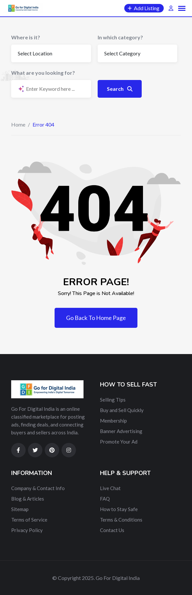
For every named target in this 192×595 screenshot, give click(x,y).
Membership (113, 421)
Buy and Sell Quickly (122, 410)
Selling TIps (113, 400)
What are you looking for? (43, 72)
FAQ (105, 499)
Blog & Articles (27, 499)
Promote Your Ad (118, 442)
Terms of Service (29, 520)
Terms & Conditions (121, 520)
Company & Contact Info (38, 488)
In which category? (120, 37)
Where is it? (25, 37)
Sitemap (20, 509)
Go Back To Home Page (96, 317)
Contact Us (112, 530)
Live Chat (110, 488)
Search (119, 89)
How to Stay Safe (119, 509)
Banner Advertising (121, 431)
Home (18, 124)
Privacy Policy (27, 530)
